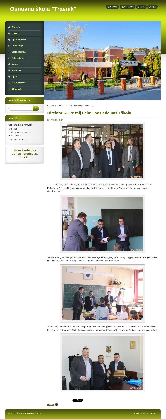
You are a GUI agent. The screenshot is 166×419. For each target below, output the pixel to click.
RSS (142, 7)
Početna (50, 106)
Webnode (154, 413)
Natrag (50, 404)
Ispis (153, 7)
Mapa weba (128, 7)
